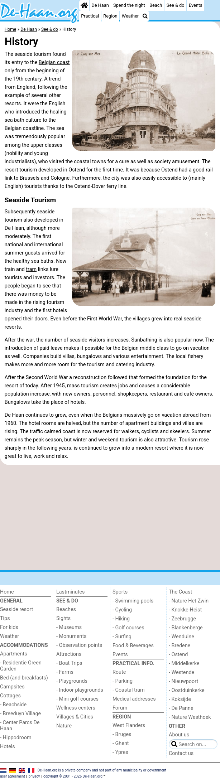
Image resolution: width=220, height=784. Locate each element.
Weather (130, 16)
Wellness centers (75, 708)
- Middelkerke (184, 663)
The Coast (180, 592)
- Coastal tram (129, 690)
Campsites (12, 687)
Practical (90, 16)
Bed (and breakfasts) (24, 678)
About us (179, 735)
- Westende (181, 672)
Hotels (7, 747)
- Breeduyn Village (20, 714)
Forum (120, 708)
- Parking (123, 681)
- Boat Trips (69, 663)
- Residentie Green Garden (21, 666)
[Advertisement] (110, 518)
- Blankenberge (186, 628)
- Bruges (122, 734)
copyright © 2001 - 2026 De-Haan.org (72, 776)
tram (31, 269)
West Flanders (129, 725)
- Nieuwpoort (183, 681)
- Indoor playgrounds (79, 690)
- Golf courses (128, 628)
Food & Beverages (133, 646)
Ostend (169, 170)
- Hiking (121, 619)
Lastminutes (70, 592)
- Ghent (121, 743)
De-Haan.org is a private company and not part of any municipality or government (102, 770)
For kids (9, 627)
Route (119, 672)
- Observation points (79, 645)
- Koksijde (180, 699)
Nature (64, 726)
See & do (176, 5)
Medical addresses (134, 699)
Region (110, 16)
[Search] (145, 16)
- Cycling (122, 610)
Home (7, 592)
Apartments (13, 654)
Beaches (66, 609)
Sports (120, 592)
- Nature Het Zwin (189, 601)
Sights (63, 618)
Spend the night (129, 5)
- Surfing (122, 637)
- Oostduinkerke (187, 690)
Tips (5, 618)
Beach (155, 5)
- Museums (69, 627)
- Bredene (179, 646)
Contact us (181, 753)
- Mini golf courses (77, 699)
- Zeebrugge (182, 619)
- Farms (64, 672)
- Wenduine (181, 637)
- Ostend (178, 655)
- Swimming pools (133, 601)
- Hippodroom (16, 738)
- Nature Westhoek (190, 717)
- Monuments (71, 636)
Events (195, 5)
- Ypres (120, 752)
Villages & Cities (74, 717)
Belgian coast (54, 62)
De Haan (100, 5)
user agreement (12, 776)
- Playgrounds (71, 681)
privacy (34, 776)
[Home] (84, 5)
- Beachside (13, 705)
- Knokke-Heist (185, 610)
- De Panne (181, 708)
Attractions (68, 654)
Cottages (10, 696)
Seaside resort (16, 609)
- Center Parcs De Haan (19, 726)
